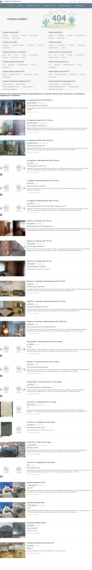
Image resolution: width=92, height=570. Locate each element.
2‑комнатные (17, 35)
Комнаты (20, 5)
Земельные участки (49, 5)
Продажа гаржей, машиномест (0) (15, 78)
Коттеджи (20, 56)
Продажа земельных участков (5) (14, 67)
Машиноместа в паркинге (17, 80)
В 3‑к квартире (6, 49)
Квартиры (11, 5)
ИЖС (4, 70)
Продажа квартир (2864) (11, 32)
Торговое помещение (23, 91)
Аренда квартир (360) (56, 32)
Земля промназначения (27, 70)
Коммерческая (79, 5)
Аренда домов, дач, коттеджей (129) (61, 56)
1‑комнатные (6, 35)
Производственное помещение (10, 97)
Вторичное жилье (7, 38)
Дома (4, 56)
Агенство (39, 70)
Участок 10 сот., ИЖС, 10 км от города (39, 450)
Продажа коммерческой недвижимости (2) (18, 88)
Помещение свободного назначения (12, 94)
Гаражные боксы (32, 80)
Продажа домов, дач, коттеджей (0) (15, 53)
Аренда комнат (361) (56, 43)
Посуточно (66, 38)
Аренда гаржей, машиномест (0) (60, 78)
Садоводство (13, 70)
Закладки (73, 1)
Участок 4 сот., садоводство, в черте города (41, 430)
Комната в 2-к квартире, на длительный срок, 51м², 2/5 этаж (46, 289)
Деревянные (19, 59)
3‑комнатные (28, 35)
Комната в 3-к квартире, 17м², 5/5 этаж (39, 229)
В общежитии (6, 46)
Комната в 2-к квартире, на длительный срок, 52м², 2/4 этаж (46, 309)
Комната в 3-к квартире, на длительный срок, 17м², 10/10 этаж (46, 329)
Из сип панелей (30, 59)
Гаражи (5, 80)
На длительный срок (54, 38)
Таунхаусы (29, 56)
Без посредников (32, 38)
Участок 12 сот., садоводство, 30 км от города (41, 410)
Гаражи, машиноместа (64, 5)
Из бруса (5, 62)
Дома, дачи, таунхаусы (33, 5)
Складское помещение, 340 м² (36, 531)
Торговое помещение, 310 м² (36, 490)
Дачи (12, 56)
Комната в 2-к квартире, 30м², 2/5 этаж (39, 249)
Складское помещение (31, 94)
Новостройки (19, 38)
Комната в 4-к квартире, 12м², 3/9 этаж (39, 269)
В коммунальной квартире (21, 46)
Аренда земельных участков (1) (60, 67)
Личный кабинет (84, 1)
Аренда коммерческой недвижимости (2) (63, 88)
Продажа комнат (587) (11, 43)
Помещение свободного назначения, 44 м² (40, 551)
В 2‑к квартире (35, 46)
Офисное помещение (8, 91)
